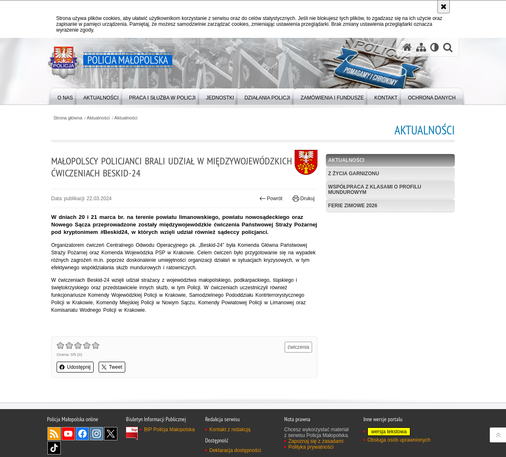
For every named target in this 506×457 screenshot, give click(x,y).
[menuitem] (65, 96)
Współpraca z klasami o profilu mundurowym (375, 189)
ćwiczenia (298, 347)
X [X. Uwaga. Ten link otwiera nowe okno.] (110, 433)
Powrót (271, 198)
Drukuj (304, 198)
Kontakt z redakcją (230, 429)
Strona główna (67, 118)
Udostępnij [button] (75, 367)
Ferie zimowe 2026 (352, 206)
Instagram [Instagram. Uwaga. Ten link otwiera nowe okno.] (96, 433)
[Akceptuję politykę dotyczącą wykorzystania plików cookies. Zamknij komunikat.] (443, 6)
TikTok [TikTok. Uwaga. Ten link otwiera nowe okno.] (54, 448)
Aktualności (98, 118)
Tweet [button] (112, 367)
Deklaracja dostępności (235, 450)
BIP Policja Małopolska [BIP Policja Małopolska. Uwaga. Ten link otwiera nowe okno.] (169, 429)
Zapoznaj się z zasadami (315, 441)
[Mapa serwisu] (421, 47)
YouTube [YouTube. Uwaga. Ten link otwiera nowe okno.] (68, 433)
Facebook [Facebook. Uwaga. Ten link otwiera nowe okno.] (82, 433)
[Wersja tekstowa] (434, 47)
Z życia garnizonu (353, 173)
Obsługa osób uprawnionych (398, 440)
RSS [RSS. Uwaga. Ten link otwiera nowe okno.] (54, 433)
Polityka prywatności (311, 447)
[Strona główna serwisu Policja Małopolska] (407, 47)
